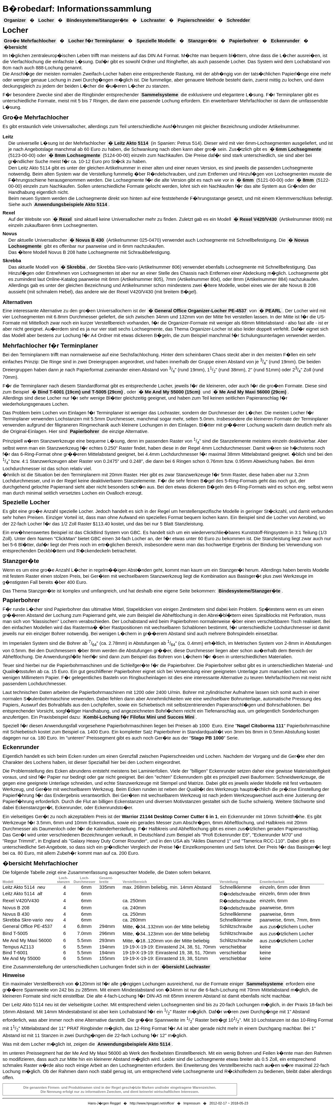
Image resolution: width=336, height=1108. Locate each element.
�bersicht (15, 47)
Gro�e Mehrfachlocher (30, 40)
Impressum (192, 1103)
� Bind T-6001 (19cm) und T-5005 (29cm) (77, 391)
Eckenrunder (285, 40)
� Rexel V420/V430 (255, 219)
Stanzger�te (202, 40)
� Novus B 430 (86, 240)
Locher (46, 20)
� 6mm (245, 180)
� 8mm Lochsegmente (74, 155)
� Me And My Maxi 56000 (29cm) (250, 391)
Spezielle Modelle (156, 40)
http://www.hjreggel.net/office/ (152, 1103)
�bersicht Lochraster (185, 966)
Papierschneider (195, 20)
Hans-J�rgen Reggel (104, 1103)
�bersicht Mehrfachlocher (40, 863)
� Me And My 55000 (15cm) (169, 391)
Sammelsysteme (159, 94)
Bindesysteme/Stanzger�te (97, 20)
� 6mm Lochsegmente (295, 149)
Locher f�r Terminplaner (96, 40)
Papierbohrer (243, 40)
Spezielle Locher (26, 502)
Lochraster (153, 20)
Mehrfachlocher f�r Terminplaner (50, 345)
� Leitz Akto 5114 (128, 143)
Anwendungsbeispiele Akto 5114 (70, 204)
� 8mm (305, 180)
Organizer (15, 20)
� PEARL (270, 310)
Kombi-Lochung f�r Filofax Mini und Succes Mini (138, 717)
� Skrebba (73, 267)
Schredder (238, 20)
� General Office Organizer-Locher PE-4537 (197, 310)
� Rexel (62, 219)
